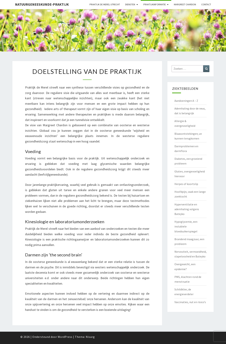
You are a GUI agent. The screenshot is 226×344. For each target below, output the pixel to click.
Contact (206, 4)
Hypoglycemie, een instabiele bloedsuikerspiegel (185, 226)
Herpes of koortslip (186, 184)
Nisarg (90, 337)
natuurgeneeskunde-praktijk (42, 4)
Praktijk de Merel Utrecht (105, 4)
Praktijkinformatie (154, 4)
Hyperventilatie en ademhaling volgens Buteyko (186, 209)
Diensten (130, 4)
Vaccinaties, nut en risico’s (190, 302)
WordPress (65, 337)
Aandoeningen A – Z (186, 100)
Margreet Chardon (185, 4)
